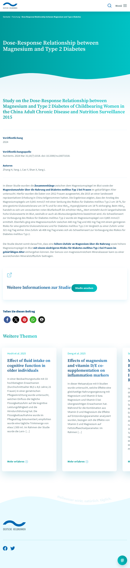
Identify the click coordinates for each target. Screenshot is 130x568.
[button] (7, 319)
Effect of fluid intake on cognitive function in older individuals (28, 365)
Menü (121, 5)
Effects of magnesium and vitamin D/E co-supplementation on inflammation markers (88, 368)
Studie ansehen (84, 288)
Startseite (6, 17)
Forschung (16, 17)
